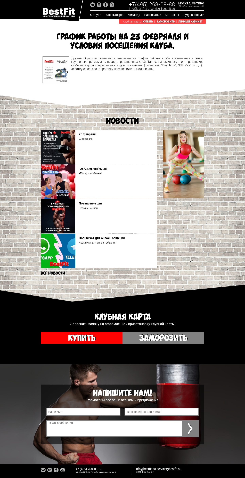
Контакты (172, 15)
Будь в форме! (193, 15)
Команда (133, 15)
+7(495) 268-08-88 (152, 4)
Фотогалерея (115, 15)
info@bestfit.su (139, 8)
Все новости (53, 273)
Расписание (152, 15)
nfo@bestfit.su (146, 469)
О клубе (95, 15)
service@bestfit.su (162, 8)
